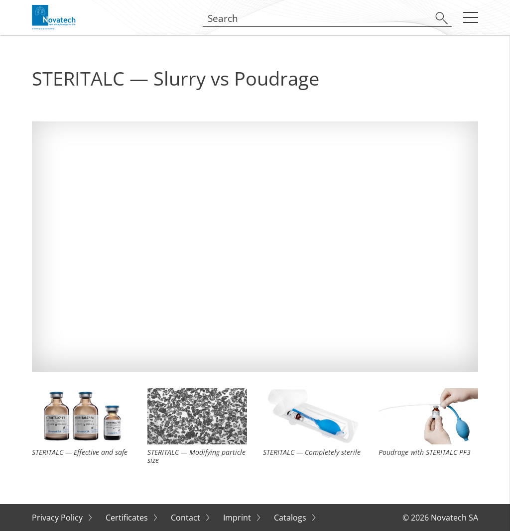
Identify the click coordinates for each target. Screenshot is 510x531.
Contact (186, 517)
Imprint (238, 517)
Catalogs (291, 517)
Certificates (128, 517)
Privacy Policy (58, 517)
